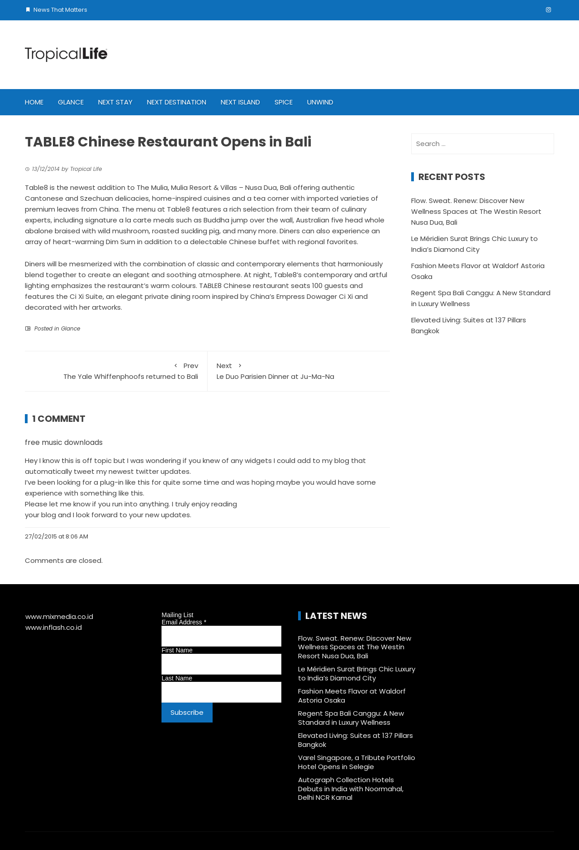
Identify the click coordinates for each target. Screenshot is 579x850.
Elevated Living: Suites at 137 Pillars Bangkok (355, 740)
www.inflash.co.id (53, 627)
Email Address (183, 622)
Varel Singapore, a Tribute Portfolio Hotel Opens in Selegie (356, 762)
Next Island (240, 102)
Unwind (320, 102)
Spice (284, 102)
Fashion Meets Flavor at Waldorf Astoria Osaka (352, 695)
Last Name (176, 678)
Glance (71, 102)
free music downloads (64, 442)
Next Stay (115, 102)
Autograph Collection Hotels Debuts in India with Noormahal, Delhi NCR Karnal (350, 788)
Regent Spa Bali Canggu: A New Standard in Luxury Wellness (351, 717)
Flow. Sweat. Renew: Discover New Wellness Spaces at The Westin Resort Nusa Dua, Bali (476, 211)
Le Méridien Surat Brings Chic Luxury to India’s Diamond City (356, 673)
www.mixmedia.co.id (59, 616)
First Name (176, 650)
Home (34, 102)
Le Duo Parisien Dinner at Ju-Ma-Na (299, 370)
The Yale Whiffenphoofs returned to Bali (116, 370)
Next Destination (176, 102)
